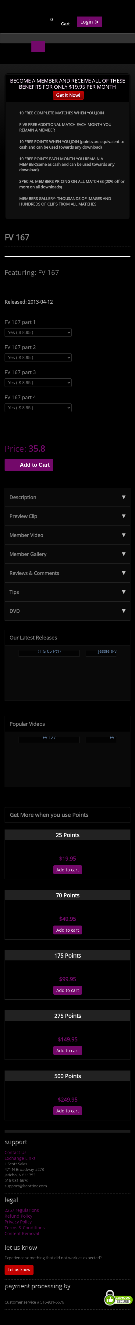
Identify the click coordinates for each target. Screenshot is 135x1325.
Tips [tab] (67, 592)
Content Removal (22, 1233)
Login (89, 21)
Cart (65, 23)
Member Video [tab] (67, 535)
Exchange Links (20, 1158)
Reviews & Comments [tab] (67, 573)
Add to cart (67, 870)
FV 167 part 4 (20, 397)
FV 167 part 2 (20, 347)
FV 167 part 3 (20, 372)
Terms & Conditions (25, 1227)
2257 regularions (22, 1210)
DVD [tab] (67, 611)
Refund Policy (18, 1216)
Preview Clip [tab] (67, 516)
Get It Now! (68, 95)
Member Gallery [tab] (67, 554)
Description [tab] (67, 497)
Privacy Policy (18, 1222)
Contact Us (16, 1152)
